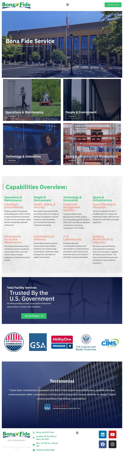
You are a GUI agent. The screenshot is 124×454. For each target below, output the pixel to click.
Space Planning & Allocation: (104, 205)
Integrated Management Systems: (71, 207)
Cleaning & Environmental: (14, 205)
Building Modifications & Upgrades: (103, 239)
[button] (67, 4)
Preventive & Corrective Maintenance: (13, 239)
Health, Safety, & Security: (44, 205)
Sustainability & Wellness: (44, 237)
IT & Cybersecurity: (72, 237)
